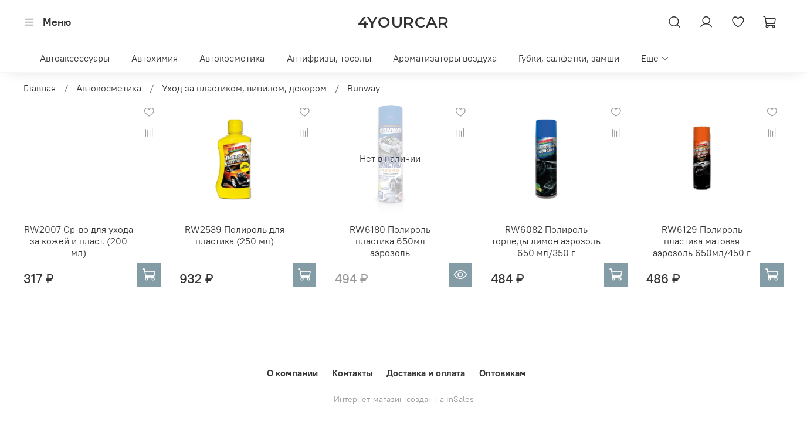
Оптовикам (502, 373)
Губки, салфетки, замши (568, 58)
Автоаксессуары (75, 58)
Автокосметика (232, 58)
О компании (292, 373)
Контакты (352, 373)
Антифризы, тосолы (329, 58)
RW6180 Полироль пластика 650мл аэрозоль (390, 240)
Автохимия (154, 58)
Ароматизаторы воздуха (445, 58)
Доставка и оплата (425, 373)
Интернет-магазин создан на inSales (404, 399)
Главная (39, 88)
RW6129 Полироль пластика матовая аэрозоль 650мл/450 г (702, 240)
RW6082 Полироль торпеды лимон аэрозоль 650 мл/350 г (546, 240)
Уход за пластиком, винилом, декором (244, 88)
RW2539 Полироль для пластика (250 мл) (234, 235)
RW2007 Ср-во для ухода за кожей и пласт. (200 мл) (78, 240)
